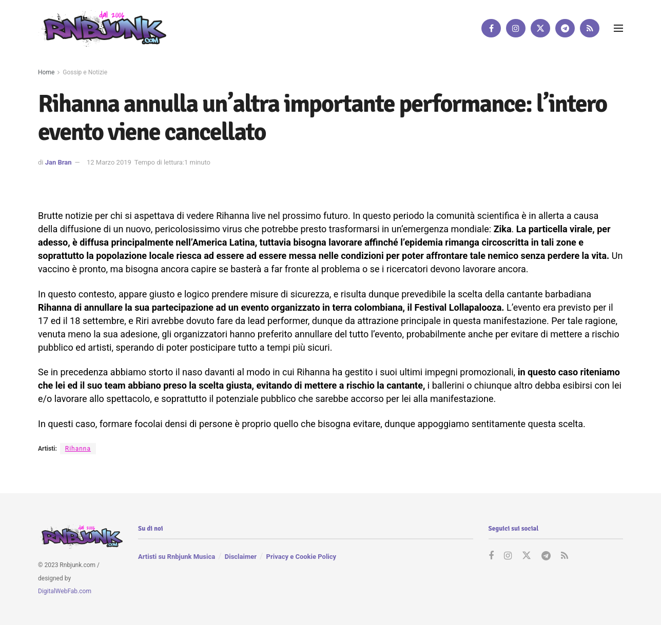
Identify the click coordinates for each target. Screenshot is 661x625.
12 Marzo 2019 (109, 162)
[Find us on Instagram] (516, 28)
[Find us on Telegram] (565, 28)
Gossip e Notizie (85, 72)
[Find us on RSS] (589, 28)
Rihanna (78, 448)
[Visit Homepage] (102, 28)
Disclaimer (241, 556)
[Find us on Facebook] (491, 28)
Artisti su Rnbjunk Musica (176, 556)
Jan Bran (58, 162)
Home (46, 72)
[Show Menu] (618, 28)
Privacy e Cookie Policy (301, 556)
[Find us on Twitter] (540, 28)
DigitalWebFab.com (64, 591)
